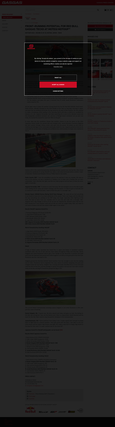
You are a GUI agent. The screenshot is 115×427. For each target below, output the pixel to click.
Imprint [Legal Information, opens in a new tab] (61, 66)
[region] (58, 69)
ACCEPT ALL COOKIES (58, 85)
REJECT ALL (58, 78)
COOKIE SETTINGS (58, 91)
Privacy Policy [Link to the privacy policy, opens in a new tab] (56, 66)
